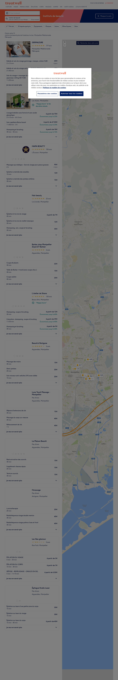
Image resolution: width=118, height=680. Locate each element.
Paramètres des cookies (47, 93)
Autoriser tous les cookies (71, 93)
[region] (59, 83)
